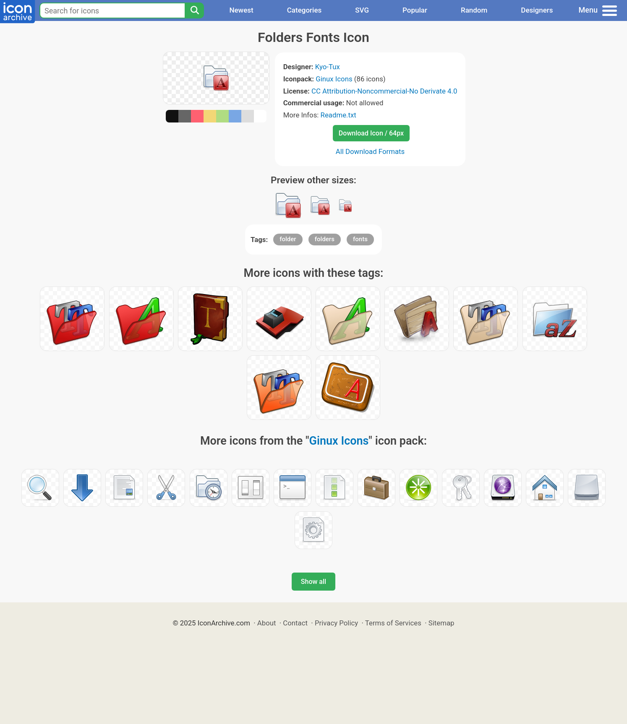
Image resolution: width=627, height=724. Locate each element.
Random (474, 10)
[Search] (194, 10)
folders (324, 239)
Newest (241, 10)
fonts (360, 239)
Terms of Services (393, 623)
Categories (304, 10)
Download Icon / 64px (371, 133)
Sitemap (441, 623)
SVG (362, 10)
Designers (537, 10)
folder (288, 239)
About (266, 623)
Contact (295, 623)
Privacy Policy (336, 623)
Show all (313, 582)
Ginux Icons (334, 79)
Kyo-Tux (327, 67)
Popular (414, 10)
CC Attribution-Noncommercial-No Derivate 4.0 (384, 91)
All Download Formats (370, 151)
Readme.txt (338, 115)
